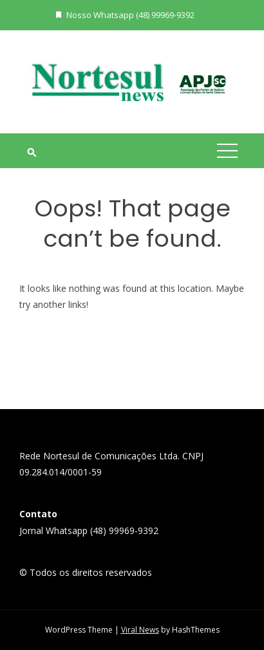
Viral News (140, 629)
